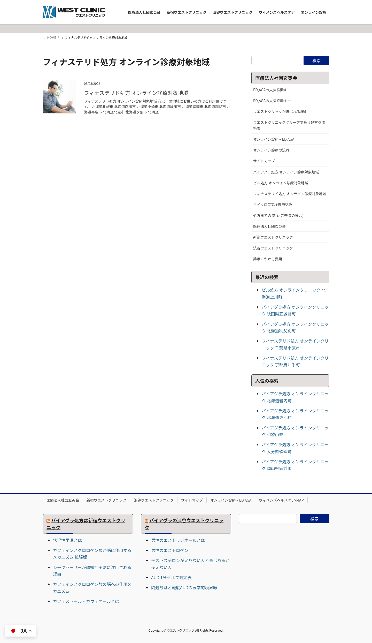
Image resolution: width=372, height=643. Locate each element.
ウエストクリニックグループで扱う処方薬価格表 (289, 125)
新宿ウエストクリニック (273, 237)
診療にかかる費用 (267, 258)
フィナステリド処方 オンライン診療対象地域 (136, 92)
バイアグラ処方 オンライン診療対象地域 (286, 172)
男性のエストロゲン (169, 550)
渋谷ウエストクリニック (273, 248)
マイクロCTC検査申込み (272, 204)
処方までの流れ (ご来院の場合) (278, 215)
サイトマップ (264, 160)
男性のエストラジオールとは (178, 540)
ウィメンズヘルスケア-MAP (281, 500)
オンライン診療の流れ (271, 150)
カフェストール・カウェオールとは (86, 601)
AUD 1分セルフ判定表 (171, 577)
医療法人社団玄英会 (269, 226)
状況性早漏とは (67, 540)
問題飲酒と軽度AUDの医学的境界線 (184, 587)
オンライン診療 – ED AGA (273, 139)
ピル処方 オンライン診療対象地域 (280, 182)
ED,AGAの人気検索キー (272, 89)
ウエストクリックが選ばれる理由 (280, 111)
